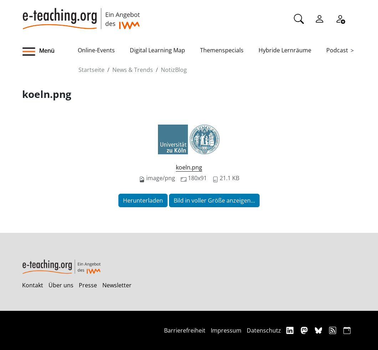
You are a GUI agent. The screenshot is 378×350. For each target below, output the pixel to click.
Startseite (91, 70)
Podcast (337, 50)
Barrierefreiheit (184, 330)
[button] (50, 51)
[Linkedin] (290, 330)
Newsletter (117, 285)
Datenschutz (264, 330)
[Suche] (299, 18)
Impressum (226, 330)
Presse (88, 285)
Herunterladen (143, 200)
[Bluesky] (319, 330)
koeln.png (189, 167)
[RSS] (333, 330)
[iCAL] (347, 330)
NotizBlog (174, 70)
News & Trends (132, 70)
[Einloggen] (320, 18)
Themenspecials (222, 50)
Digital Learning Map (157, 50)
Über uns (60, 285)
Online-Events (96, 50)
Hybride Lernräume (285, 50)
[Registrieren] (340, 18)
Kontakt (32, 285)
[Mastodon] (305, 330)
